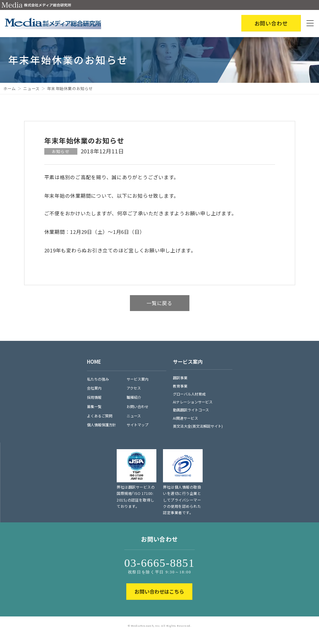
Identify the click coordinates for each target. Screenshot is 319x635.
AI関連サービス (185, 418)
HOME (94, 361)
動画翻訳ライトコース (191, 409)
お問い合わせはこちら (159, 591)
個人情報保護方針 (101, 424)
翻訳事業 (180, 377)
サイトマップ (137, 424)
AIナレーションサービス (193, 401)
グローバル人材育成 (189, 394)
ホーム (9, 88)
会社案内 (94, 388)
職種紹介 (134, 397)
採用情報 (94, 397)
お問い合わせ (137, 406)
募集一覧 (94, 406)
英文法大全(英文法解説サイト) (198, 426)
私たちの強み (98, 379)
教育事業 (180, 386)
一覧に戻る (159, 302)
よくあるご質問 (99, 415)
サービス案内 (137, 379)
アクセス (134, 388)
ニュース (31, 88)
